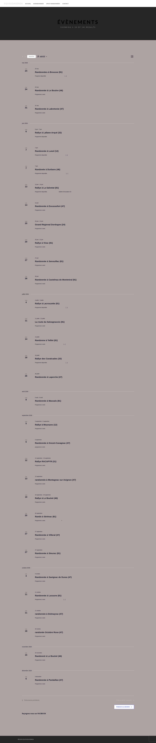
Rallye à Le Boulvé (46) (46, 498)
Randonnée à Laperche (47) (48, 377)
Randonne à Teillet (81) (46, 340)
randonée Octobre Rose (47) (49, 632)
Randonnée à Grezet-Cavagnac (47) (52, 443)
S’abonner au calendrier (123, 707)
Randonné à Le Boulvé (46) (48, 656)
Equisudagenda (13, 3)
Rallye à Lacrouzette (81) (47, 303)
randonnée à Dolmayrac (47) (49, 614)
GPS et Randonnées (53, 3)
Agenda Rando (38, 3)
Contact (65, 3)
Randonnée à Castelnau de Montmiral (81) (56, 280)
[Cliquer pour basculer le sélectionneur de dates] (42, 56)
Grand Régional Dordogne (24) (50, 224)
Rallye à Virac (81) (44, 243)
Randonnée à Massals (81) (48, 401)
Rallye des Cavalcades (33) (48, 358)
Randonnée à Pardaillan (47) (49, 680)
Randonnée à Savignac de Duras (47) (53, 577)
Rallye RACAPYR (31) (45, 461)
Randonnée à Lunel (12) (46, 151)
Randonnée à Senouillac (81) (49, 261)
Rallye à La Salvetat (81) (47, 188)
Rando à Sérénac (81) (45, 516)
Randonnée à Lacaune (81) (48, 595)
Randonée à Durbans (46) (47, 169)
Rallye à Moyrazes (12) (46, 425)
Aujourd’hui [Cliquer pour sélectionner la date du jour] (31, 56)
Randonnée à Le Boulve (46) (49, 90)
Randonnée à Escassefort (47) (50, 206)
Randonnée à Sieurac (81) (47, 553)
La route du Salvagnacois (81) (50, 322)
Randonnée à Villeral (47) (47, 535)
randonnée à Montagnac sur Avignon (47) (55, 480)
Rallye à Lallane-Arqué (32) (48, 132)
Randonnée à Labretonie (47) (49, 109)
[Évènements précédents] (22, 57)
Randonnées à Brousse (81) (48, 72)
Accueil (28, 3)
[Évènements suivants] (25, 57)
